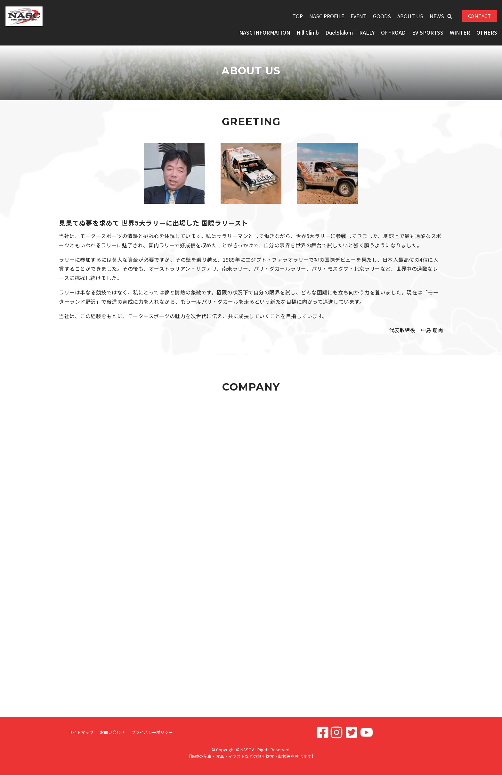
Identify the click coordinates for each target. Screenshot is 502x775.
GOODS (382, 16)
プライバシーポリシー (152, 732)
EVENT (359, 16)
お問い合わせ (112, 732)
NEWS (437, 16)
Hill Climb (307, 32)
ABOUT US (410, 16)
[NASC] (24, 16)
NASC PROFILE (326, 16)
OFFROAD (393, 32)
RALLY (367, 32)
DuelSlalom (339, 32)
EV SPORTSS (427, 32)
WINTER (460, 32)
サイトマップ (81, 732)
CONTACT (479, 15)
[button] (449, 16)
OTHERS (486, 32)
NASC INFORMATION (264, 32)
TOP (297, 16)
